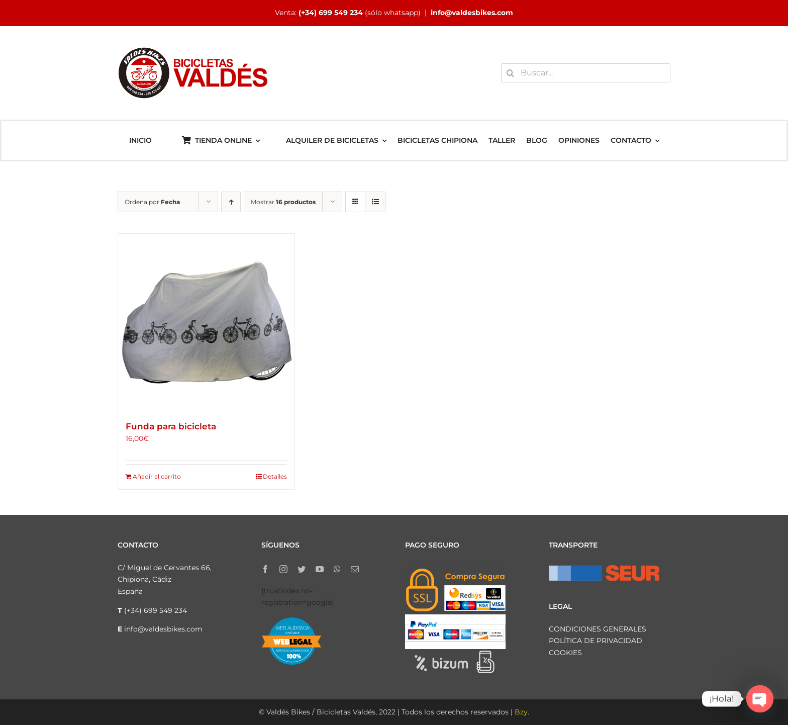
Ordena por (152, 202)
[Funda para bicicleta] (206, 322)
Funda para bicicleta (171, 426)
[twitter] (302, 569)
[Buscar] (510, 72)
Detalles (275, 476)
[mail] (355, 569)
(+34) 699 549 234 (331, 12)
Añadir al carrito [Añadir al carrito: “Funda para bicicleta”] (157, 476)
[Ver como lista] (375, 202)
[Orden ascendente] (231, 202)
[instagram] (283, 569)
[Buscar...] (585, 72)
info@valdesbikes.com (472, 12)
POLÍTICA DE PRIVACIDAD (595, 640)
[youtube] (320, 569)
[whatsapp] (337, 569)
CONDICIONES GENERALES (597, 628)
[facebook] (265, 569)
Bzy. (522, 711)
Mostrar (283, 202)
